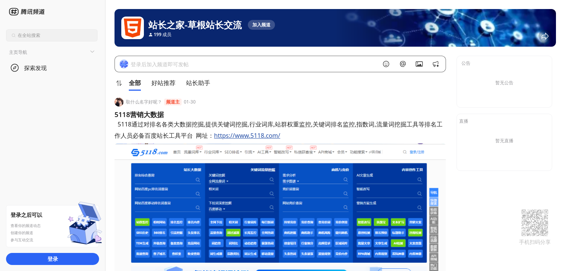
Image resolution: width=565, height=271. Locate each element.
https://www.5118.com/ (247, 135)
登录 (52, 258)
